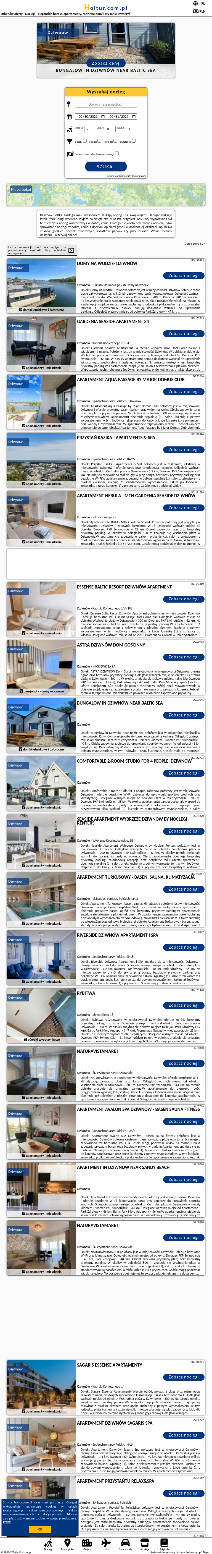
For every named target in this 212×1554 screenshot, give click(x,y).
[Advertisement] (106, 1318)
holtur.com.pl (106, 8)
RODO (7, 1522)
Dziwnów (15, 267)
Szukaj (106, 167)
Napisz (207, 1552)
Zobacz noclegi (184, 275)
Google (71, 1502)
